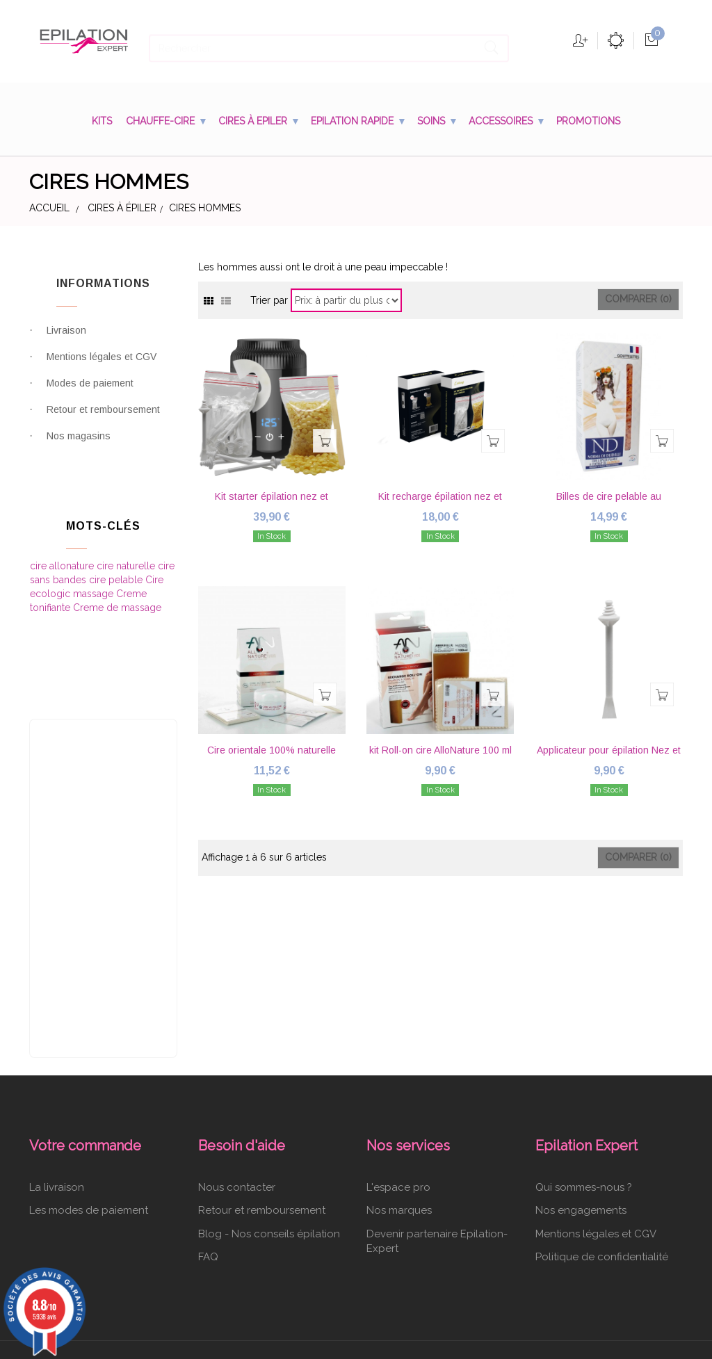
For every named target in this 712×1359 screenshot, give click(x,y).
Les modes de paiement (88, 1131)
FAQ (208, 1177)
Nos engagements (580, 1131)
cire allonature (63, 557)
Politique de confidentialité (601, 1177)
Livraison (66, 339)
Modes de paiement (90, 392)
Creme (131, 585)
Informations (103, 283)
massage (94, 585)
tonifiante (51, 599)
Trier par (269, 299)
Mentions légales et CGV (101, 365)
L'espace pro (398, 1107)
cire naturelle (127, 557)
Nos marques (399, 1131)
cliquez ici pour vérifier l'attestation (470, 1347)
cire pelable (117, 571)
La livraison (56, 1107)
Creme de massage (117, 599)
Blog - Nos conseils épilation (269, 1154)
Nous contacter (236, 1107)
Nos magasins (79, 444)
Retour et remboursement (103, 418)
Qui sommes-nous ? (583, 1107)
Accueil (49, 207)
